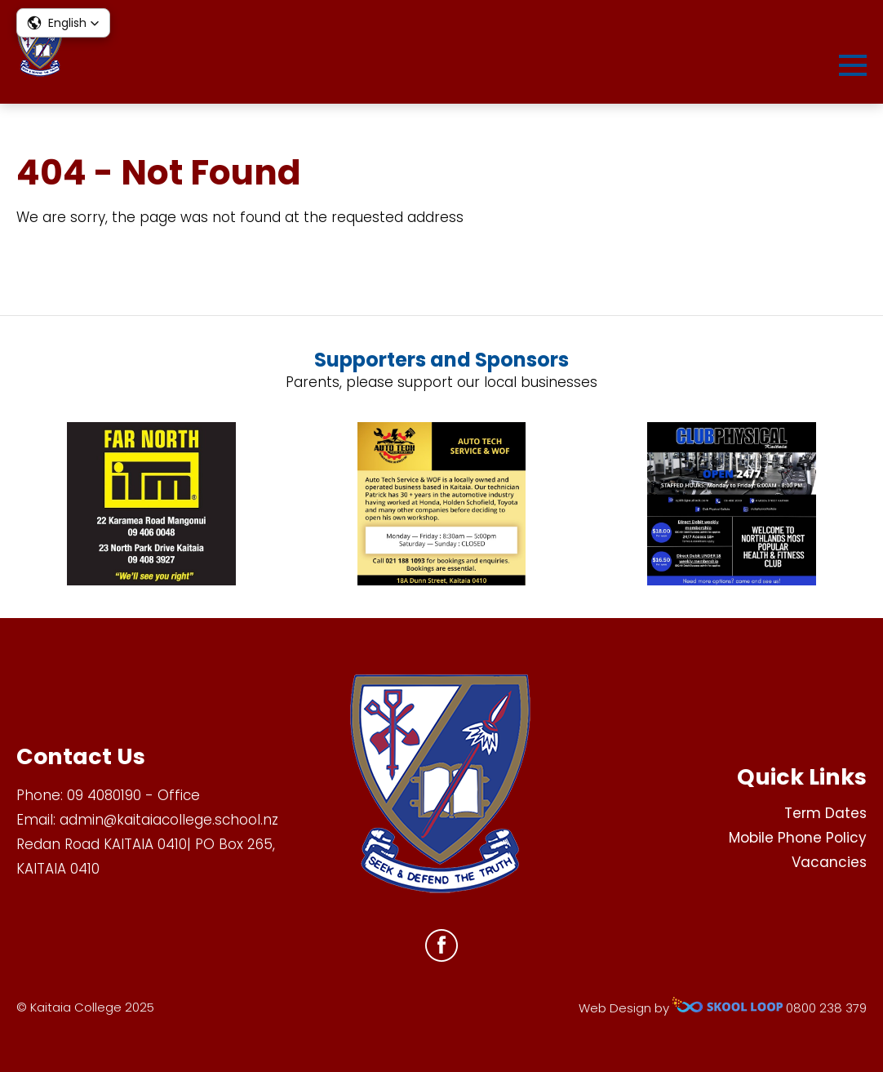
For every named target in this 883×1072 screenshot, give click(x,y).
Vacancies (829, 862)
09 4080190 (104, 795)
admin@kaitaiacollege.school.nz (169, 820)
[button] (63, 23)
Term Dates (825, 813)
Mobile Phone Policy (798, 837)
